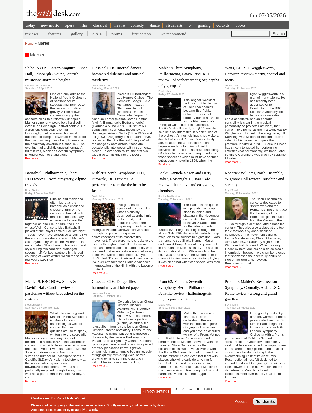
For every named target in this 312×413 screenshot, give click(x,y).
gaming (204, 25)
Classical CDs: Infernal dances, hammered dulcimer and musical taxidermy (118, 74)
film (83, 25)
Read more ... (33, 158)
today (30, 25)
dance (155, 25)
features (54, 33)
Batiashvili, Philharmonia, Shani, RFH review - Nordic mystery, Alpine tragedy (55, 179)
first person (141, 33)
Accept (241, 401)
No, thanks (265, 401)
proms (116, 33)
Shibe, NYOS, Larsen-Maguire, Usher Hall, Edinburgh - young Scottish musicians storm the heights (56, 74)
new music (50, 25)
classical (100, 25)
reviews (31, 33)
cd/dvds (223, 25)
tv (190, 25)
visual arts (174, 25)
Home (29, 43)
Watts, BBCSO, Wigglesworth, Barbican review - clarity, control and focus (255, 74)
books (240, 25)
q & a (97, 33)
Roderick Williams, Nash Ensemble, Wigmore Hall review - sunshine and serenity (254, 179)
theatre (119, 25)
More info (90, 410)
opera (69, 25)
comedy (137, 25)
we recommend (173, 33)
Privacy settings (156, 391)
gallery (77, 33)
